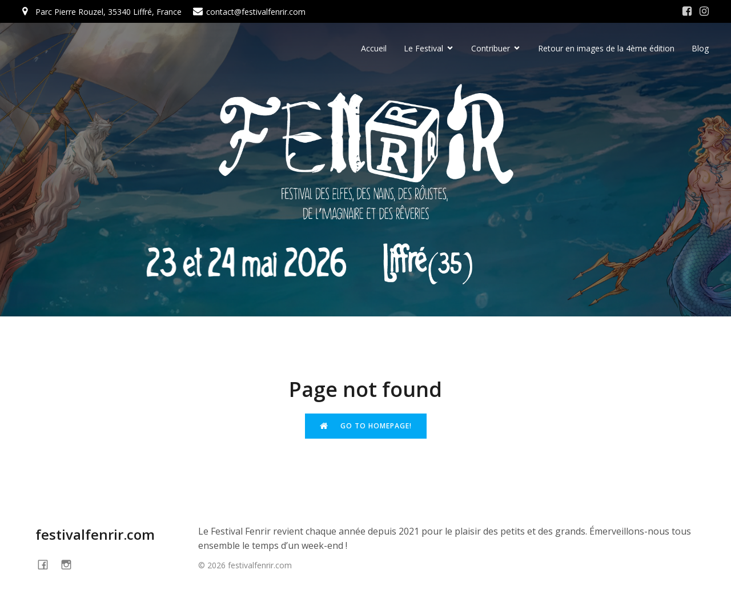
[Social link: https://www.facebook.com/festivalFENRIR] (47, 564)
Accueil (374, 48)
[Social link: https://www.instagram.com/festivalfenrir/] (704, 11)
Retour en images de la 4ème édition (606, 48)
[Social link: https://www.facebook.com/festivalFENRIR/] (687, 11)
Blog (700, 48)
